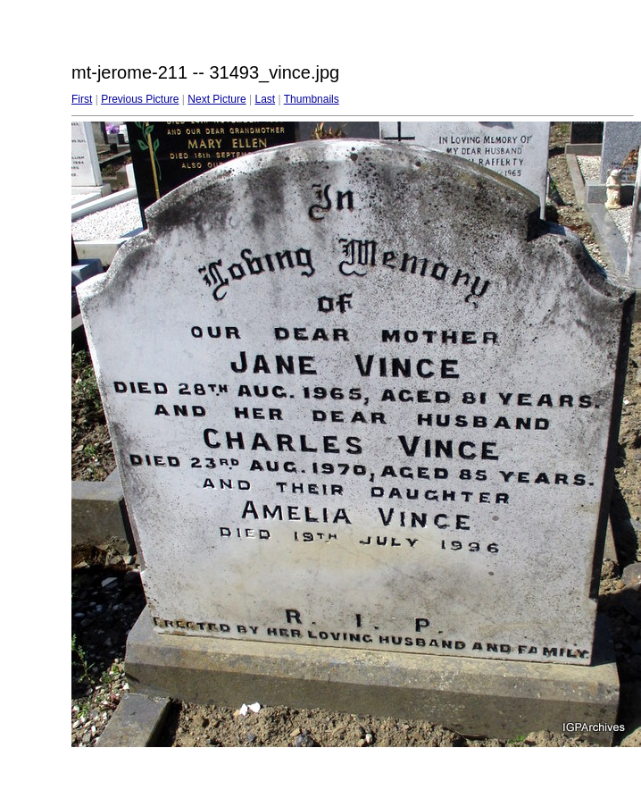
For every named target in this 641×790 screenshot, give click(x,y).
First (81, 99)
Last (264, 99)
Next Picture (216, 99)
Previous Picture (140, 99)
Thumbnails (311, 99)
